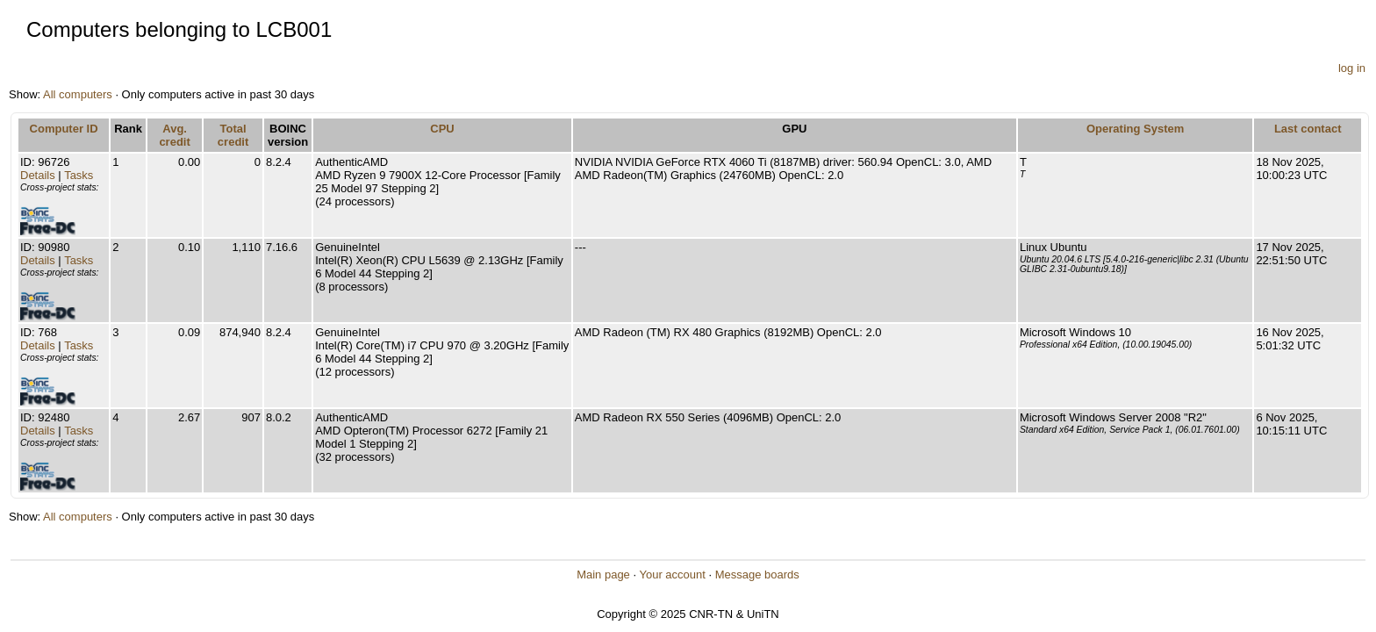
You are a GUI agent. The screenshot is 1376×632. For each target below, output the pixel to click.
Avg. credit (174, 135)
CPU (442, 128)
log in (1351, 68)
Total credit (233, 135)
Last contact (1308, 128)
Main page (603, 574)
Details (37, 175)
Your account (672, 574)
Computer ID (64, 128)
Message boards (757, 574)
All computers (77, 94)
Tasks (78, 175)
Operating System (1135, 128)
